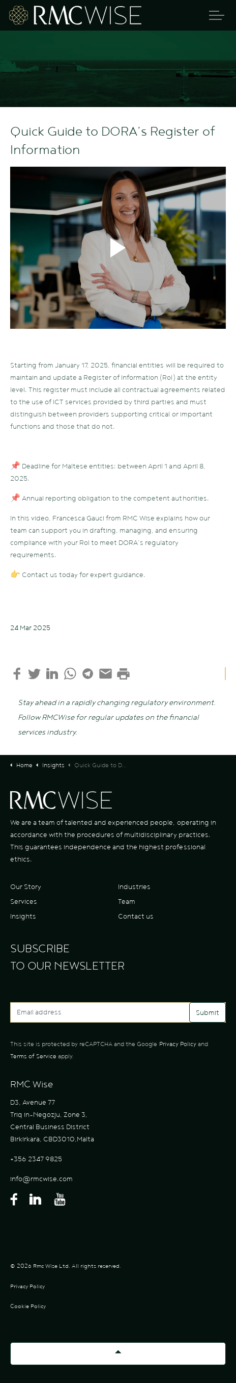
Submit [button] (207, 1012)
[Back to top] (118, 1353)
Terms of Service (33, 1056)
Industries (134, 887)
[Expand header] (216, 15)
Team (126, 902)
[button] (118, 248)
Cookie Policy (28, 1306)
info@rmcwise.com (41, 1179)
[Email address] (118, 1012)
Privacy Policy (177, 1044)
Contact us (136, 916)
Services (23, 902)
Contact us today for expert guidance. (83, 575)
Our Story (25, 887)
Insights (23, 916)
